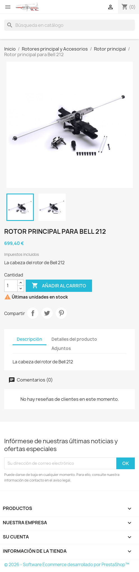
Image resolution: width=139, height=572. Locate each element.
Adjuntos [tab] (61, 348)
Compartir (32, 313)
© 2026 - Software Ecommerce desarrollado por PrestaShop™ (66, 565)
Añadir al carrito (59, 285)
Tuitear (47, 313)
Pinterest (61, 313)
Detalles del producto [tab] (74, 339)
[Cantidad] (11, 286)
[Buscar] (69, 25)
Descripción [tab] (29, 339)
